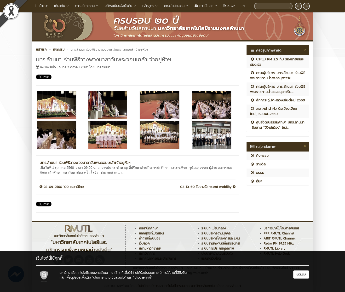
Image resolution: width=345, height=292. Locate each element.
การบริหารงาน (87, 5)
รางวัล (258, 164)
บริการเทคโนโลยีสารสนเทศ (281, 228)
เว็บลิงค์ (144, 243)
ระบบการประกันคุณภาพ (217, 248)
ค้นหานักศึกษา (148, 228)
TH (298, 6)
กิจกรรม (259, 155)
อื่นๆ (256, 181)
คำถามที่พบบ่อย (149, 238)
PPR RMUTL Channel (279, 233)
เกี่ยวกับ (61, 5)
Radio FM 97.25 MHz (279, 243)
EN (243, 5)
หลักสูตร (150, 5)
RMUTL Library (274, 248)
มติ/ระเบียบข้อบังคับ (121, 5)
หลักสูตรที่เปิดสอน (151, 233)
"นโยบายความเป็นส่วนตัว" (109, 277)
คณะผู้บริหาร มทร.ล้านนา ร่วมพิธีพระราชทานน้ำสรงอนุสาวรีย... (277, 75)
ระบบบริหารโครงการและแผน (220, 238)
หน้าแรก (41, 5)
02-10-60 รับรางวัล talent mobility (208, 187)
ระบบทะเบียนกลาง (213, 228)
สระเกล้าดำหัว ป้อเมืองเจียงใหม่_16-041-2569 (273, 111)
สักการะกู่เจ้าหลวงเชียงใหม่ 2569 (277, 100)
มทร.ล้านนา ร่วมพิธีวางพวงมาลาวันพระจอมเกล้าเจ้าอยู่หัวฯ (85, 162)
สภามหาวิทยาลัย (150, 248)
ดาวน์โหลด (206, 5)
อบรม (257, 172)
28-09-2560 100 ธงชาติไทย (62, 187)
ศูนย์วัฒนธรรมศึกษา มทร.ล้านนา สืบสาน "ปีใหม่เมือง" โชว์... (277, 124)
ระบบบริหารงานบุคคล (215, 233)
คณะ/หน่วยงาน (176, 5)
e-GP (229, 5)
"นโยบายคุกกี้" (142, 277)
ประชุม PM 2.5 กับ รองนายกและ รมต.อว (277, 61)
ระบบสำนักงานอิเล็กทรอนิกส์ (220, 243)
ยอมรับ (301, 274)
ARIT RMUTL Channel (279, 238)
